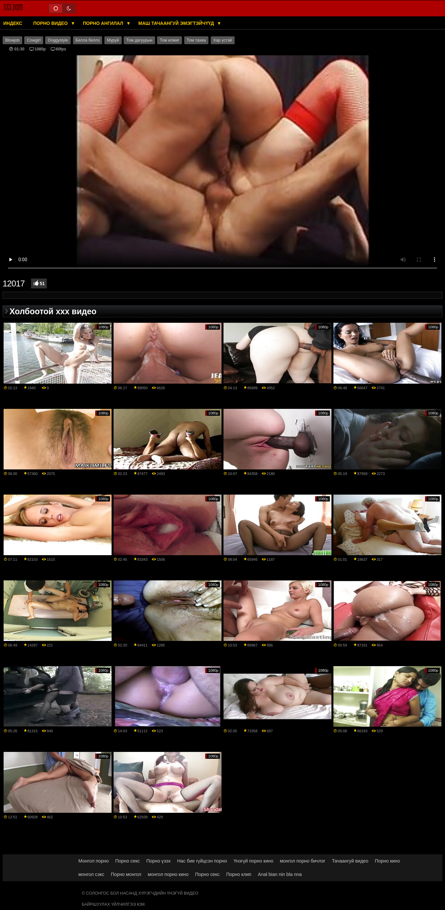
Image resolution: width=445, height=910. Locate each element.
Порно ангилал (103, 23)
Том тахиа (196, 40)
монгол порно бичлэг (302, 861)
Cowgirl (34, 40)
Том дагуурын (139, 40)
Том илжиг (169, 40)
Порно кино (387, 861)
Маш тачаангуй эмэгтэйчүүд (176, 23)
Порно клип (238, 874)
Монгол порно (94, 861)
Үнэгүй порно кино (253, 861)
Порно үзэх (158, 861)
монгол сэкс (91, 874)
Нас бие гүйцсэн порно (202, 861)
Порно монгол (126, 874)
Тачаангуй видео (350, 861)
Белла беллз (88, 40)
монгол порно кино (168, 874)
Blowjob (12, 40)
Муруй (113, 40)
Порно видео (51, 23)
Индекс (12, 23)
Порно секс (127, 861)
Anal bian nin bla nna (280, 874)
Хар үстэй (222, 40)
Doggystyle (58, 40)
